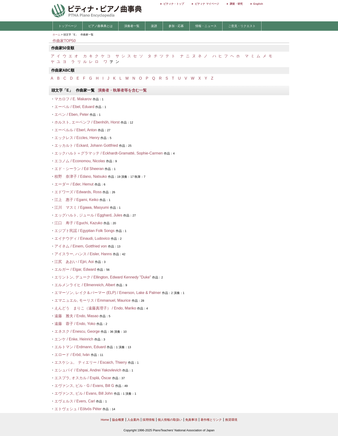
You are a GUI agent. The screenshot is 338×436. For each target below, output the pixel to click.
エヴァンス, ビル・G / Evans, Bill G (84, 386)
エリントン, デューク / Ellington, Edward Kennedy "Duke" (102, 277)
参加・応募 (176, 26)
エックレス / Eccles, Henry (77, 138)
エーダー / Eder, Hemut (73, 184)
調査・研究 (236, 3)
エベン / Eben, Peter (71, 114)
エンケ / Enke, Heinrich (73, 339)
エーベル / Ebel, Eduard (74, 107)
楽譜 (154, 26)
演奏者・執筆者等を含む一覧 (122, 90)
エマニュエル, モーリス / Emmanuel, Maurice (92, 300)
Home (105, 419)
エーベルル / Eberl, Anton (75, 130)
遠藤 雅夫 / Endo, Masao (76, 316)
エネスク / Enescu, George (77, 331)
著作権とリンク (211, 419)
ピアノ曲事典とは (100, 26)
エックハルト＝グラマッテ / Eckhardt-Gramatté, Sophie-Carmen (108, 153)
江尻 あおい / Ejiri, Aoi (74, 262)
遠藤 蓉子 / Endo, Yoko (74, 324)
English (258, 3)
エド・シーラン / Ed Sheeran (79, 169)
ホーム (56, 34)
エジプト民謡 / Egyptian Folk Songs (84, 231)
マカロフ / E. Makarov (73, 99)
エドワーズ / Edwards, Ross (78, 192)
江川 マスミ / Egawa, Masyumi (81, 207)
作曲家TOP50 (64, 41)
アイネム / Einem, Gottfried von (80, 246)
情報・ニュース (206, 26)
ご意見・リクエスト (242, 26)
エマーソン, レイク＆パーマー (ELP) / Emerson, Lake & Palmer (107, 293)
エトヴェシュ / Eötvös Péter (78, 409)
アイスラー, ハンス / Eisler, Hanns (83, 254)
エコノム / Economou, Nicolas (79, 161)
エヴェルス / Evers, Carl (74, 401)
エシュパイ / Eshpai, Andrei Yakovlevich (87, 370)
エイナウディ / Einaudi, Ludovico (82, 238)
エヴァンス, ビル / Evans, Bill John (83, 393)
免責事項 (191, 419)
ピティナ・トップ (173, 3)
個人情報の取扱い (170, 419)
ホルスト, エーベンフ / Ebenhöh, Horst (87, 122)
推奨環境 (231, 419)
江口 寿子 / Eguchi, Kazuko (78, 223)
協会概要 (118, 419)
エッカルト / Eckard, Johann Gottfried (86, 145)
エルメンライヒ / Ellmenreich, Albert (84, 285)
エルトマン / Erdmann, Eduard (80, 347)
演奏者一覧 (131, 26)
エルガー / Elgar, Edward (75, 269)
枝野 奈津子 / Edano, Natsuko (80, 176)
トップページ (67, 26)
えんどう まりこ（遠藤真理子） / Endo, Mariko (95, 308)
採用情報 (148, 419)
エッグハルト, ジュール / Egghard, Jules (88, 215)
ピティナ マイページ (207, 3)
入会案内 (133, 419)
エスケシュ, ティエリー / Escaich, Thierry (90, 362)
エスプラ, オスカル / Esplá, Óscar (82, 378)
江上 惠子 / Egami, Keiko (76, 200)
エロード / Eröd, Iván (72, 355)
